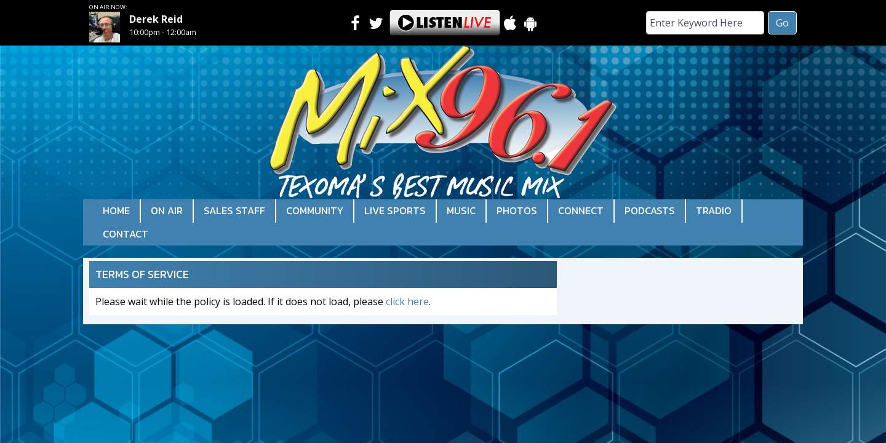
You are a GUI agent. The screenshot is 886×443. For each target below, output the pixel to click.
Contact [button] (125, 233)
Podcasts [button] (650, 210)
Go (782, 23)
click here (407, 301)
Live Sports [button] (395, 210)
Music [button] (461, 210)
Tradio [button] (714, 210)
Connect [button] (581, 210)
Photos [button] (517, 210)
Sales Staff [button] (234, 210)
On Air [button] (167, 210)
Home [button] (116, 210)
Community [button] (314, 210)
